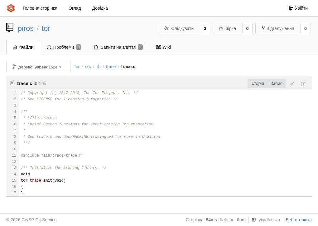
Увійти (298, 8)
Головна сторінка (40, 8)
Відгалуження (278, 28)
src (88, 66)
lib (98, 66)
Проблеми (64, 47)
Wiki (163, 47)
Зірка (227, 28)
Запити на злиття (118, 47)
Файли (23, 47)
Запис (276, 83)
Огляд (75, 8)
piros (26, 28)
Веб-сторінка (299, 219)
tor (46, 28)
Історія (257, 83)
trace (111, 66)
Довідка (100, 8)
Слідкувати (179, 28)
